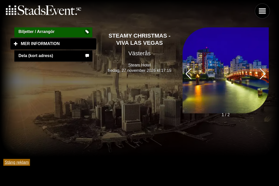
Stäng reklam (17, 162)
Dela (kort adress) (35, 55)
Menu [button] (262, 11)
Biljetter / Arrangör (36, 31)
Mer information (58, 43)
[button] (262, 74)
